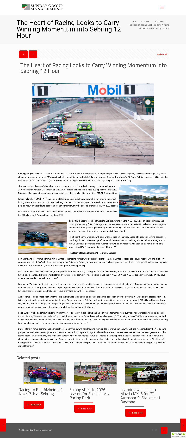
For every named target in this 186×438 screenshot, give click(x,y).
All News (159, 21)
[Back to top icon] (164, 430)
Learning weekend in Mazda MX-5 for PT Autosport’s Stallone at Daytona (140, 396)
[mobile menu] (162, 7)
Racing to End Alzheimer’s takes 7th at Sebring (41, 392)
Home (135, 21)
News (146, 21)
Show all (162, 54)
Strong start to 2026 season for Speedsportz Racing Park (89, 394)
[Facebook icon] (152, 429)
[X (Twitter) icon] (156, 429)
